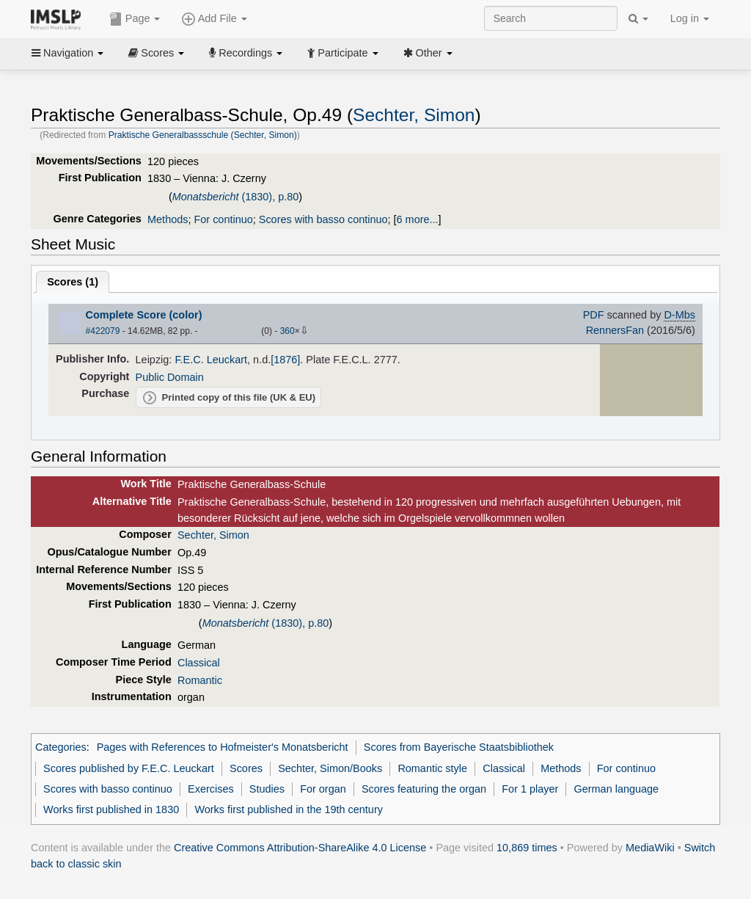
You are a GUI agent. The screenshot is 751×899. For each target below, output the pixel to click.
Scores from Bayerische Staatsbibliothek (459, 747)
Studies (267, 789)
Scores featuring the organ (424, 789)
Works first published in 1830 (111, 809)
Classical (198, 663)
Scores (156, 53)
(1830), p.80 (235, 197)
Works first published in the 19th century (288, 809)
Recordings (245, 53)
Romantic (199, 680)
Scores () (72, 282)
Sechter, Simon (414, 115)
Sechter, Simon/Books (330, 768)
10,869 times (527, 847)
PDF (593, 315)
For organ (323, 789)
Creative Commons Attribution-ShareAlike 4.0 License (300, 847)
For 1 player (530, 789)
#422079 (103, 331)
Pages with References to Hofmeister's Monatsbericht (222, 747)
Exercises (211, 789)
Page (135, 19)
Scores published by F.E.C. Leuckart (128, 768)
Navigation (67, 53)
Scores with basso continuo (323, 219)
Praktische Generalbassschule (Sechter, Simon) (203, 135)
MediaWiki (650, 847)
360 (287, 331)
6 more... (418, 219)
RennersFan (615, 330)
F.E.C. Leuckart (211, 359)
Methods (167, 219)
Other (428, 53)
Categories (61, 747)
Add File (214, 19)
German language (616, 789)
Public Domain (170, 377)
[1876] (285, 359)
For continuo (223, 219)
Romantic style (432, 768)
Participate (342, 53)
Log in (689, 18)
